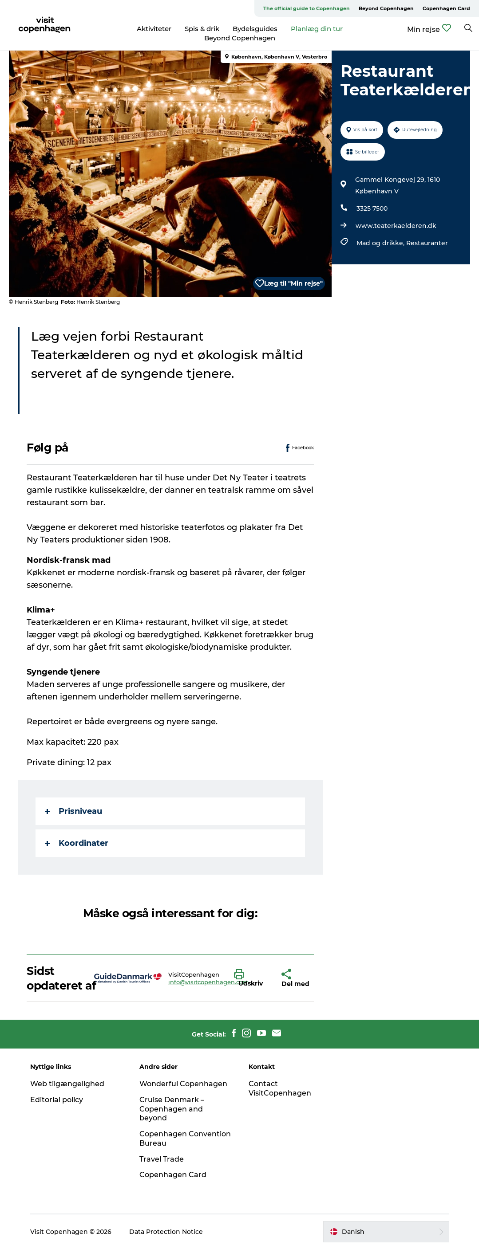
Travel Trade (161, 1159)
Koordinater (76, 843)
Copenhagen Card (446, 8)
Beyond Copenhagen (386, 8)
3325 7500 (372, 208)
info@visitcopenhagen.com (208, 982)
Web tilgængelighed (67, 1084)
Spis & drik (202, 28)
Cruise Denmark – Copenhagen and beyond (171, 1109)
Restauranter (427, 243)
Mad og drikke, (381, 243)
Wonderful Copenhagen (183, 1084)
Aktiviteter (154, 28)
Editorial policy (56, 1100)
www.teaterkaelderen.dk (396, 226)
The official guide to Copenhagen (306, 8)
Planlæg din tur (317, 28)
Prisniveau (73, 811)
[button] (251, 978)
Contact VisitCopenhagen (280, 1088)
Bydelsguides (255, 28)
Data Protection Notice (166, 1232)
